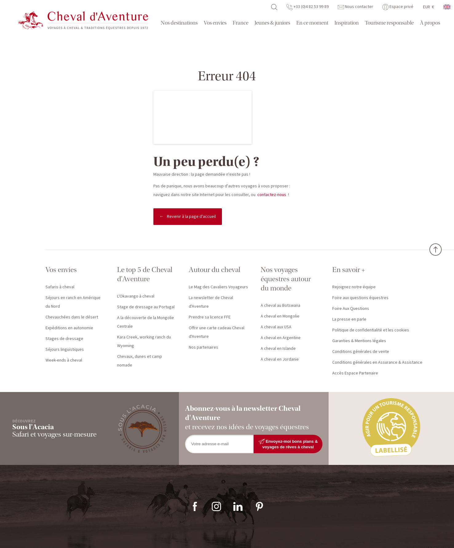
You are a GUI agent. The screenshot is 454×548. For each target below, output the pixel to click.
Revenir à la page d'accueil (191, 217)
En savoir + (348, 270)
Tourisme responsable (389, 23)
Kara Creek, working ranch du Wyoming (144, 341)
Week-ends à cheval (63, 360)
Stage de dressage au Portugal (146, 307)
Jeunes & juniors (272, 23)
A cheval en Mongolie (280, 316)
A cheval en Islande (278, 349)
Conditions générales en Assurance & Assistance (377, 362)
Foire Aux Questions (350, 309)
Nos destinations (179, 23)
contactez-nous (271, 195)
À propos (430, 23)
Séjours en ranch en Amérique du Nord (73, 302)
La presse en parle (349, 319)
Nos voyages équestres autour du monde (286, 279)
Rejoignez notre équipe (354, 287)
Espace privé (397, 7)
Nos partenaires (203, 347)
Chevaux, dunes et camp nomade (139, 361)
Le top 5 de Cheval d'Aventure (144, 274)
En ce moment (312, 23)
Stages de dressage (64, 339)
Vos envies (215, 23)
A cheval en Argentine (281, 338)
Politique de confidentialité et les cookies (370, 330)
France (240, 23)
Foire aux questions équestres (360, 298)
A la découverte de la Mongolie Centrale (145, 322)
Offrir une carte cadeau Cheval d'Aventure (216, 332)
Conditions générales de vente (360, 352)
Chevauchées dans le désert (71, 317)
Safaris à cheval (59, 287)
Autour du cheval (214, 270)
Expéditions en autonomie (69, 328)
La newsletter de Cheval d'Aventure (211, 302)
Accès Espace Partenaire (355, 373)
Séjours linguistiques (64, 349)
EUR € (428, 7)
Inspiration (346, 23)
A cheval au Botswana (280, 305)
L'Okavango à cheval (135, 296)
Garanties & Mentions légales (359, 341)
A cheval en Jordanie (280, 359)
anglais (447, 7)
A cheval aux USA (276, 327)
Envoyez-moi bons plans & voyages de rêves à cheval (288, 443)
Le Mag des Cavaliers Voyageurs (218, 287)
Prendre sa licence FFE (210, 317)
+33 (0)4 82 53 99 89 (307, 7)
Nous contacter (355, 7)
